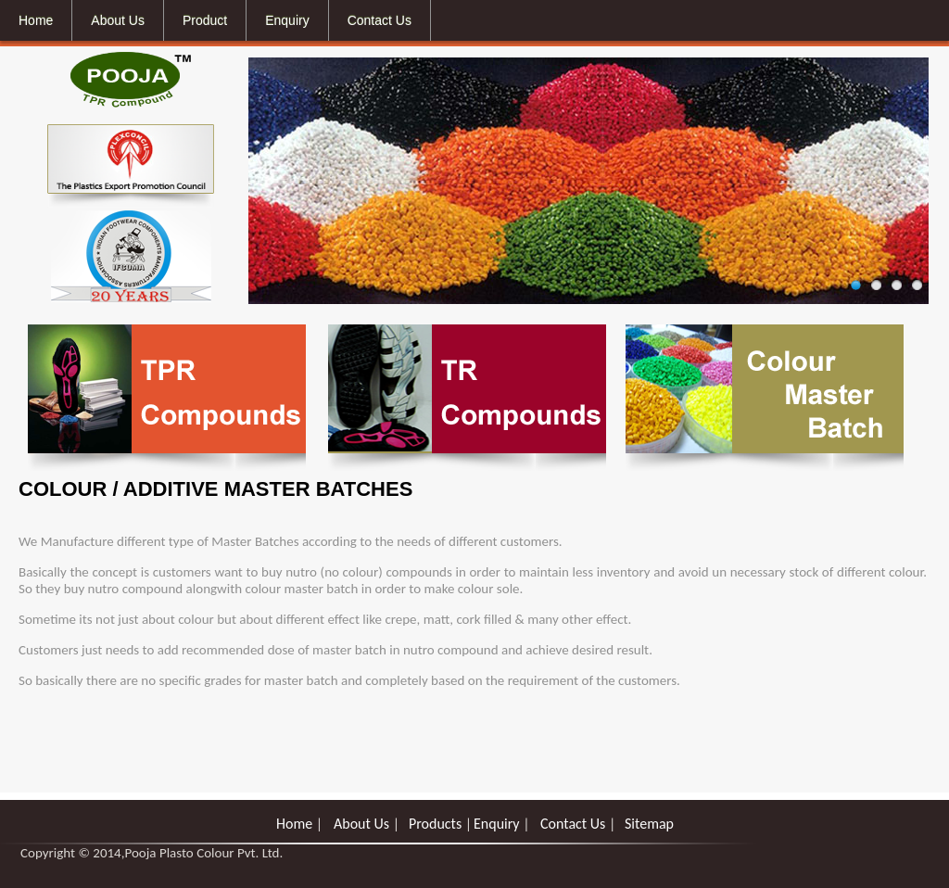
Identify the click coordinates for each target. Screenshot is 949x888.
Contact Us (572, 823)
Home (294, 823)
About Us (361, 823)
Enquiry (498, 823)
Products (435, 823)
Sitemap (649, 823)
